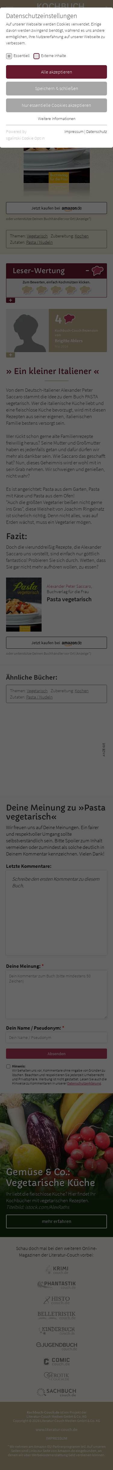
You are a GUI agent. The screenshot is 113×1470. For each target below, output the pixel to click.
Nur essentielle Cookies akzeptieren (56, 105)
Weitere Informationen (56, 118)
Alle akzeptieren (56, 72)
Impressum (73, 131)
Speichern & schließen (56, 88)
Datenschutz (96, 131)
